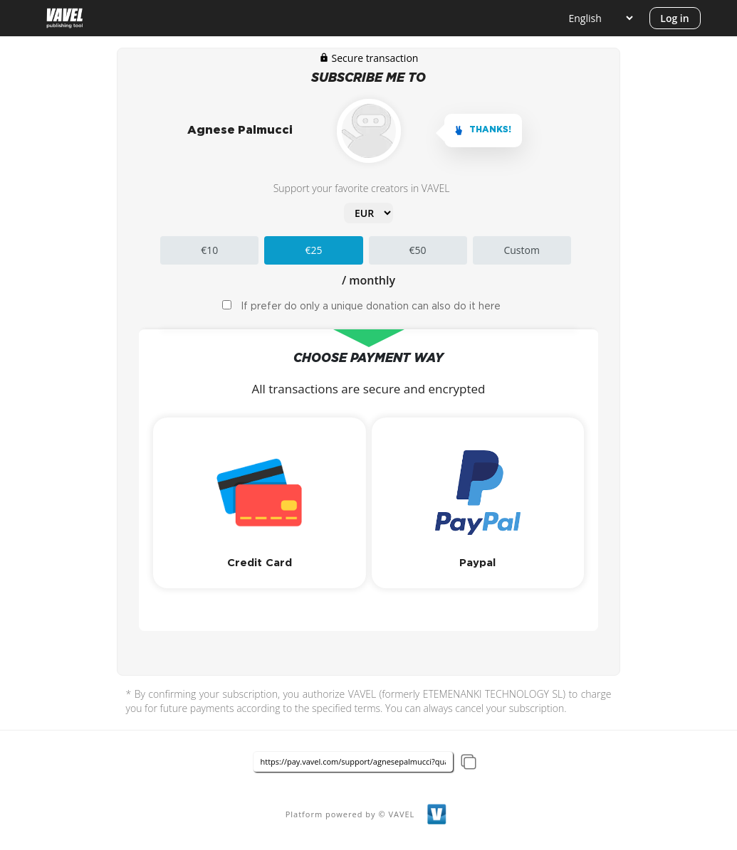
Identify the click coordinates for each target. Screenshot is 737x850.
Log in (674, 18)
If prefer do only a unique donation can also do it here (371, 306)
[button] (259, 503)
